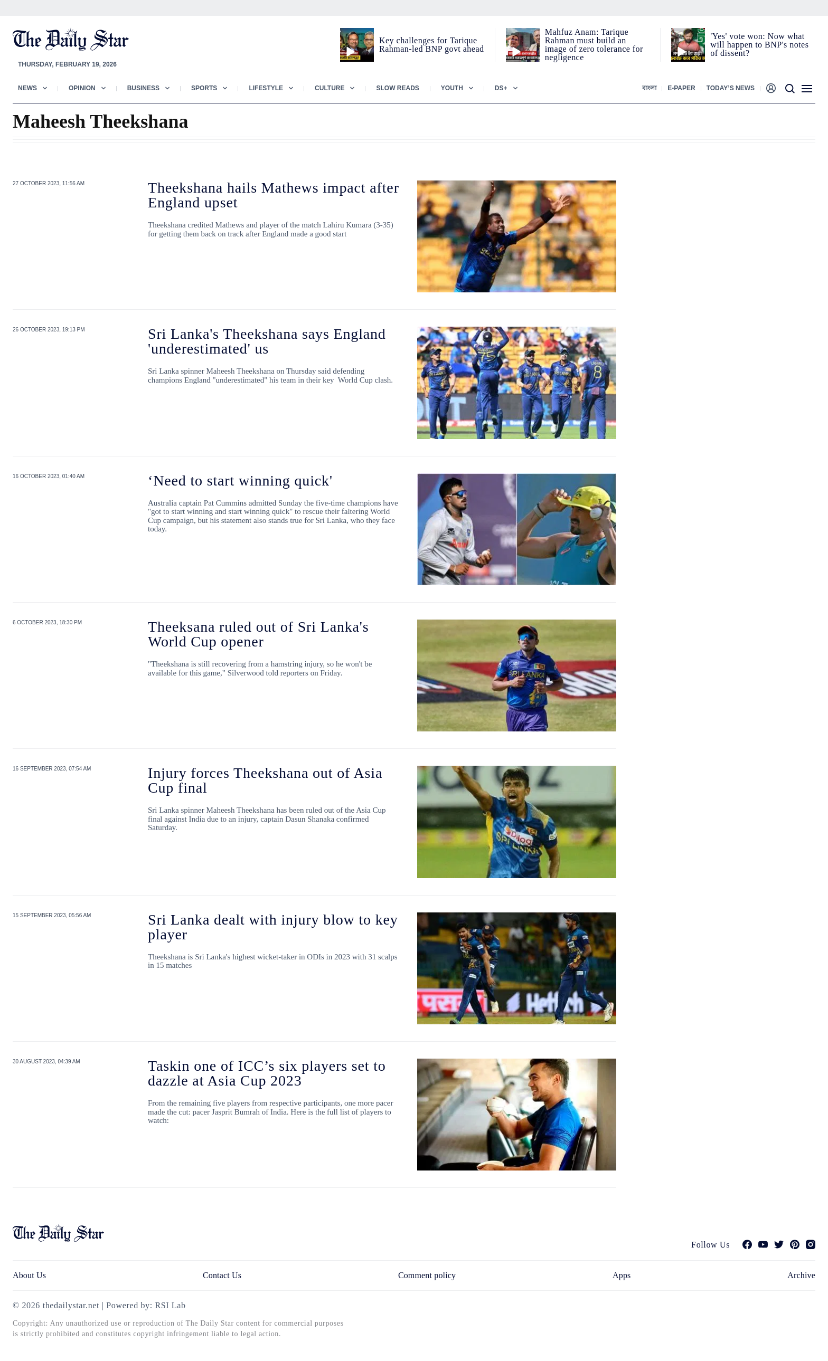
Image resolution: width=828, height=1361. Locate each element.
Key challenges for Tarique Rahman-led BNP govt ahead (431, 44)
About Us (29, 1275)
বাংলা (649, 88)
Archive (801, 1275)
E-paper (681, 88)
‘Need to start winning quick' (240, 480)
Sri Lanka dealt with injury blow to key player (273, 927)
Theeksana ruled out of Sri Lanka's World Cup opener (258, 634)
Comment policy (427, 1275)
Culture (329, 88)
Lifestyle (266, 88)
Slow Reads (397, 88)
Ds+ (501, 88)
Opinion (82, 88)
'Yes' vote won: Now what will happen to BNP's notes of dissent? (759, 45)
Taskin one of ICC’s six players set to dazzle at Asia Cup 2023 (267, 1073)
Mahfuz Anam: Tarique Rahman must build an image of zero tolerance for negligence (594, 44)
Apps (622, 1275)
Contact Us (222, 1275)
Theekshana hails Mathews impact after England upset (273, 195)
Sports (204, 88)
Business (143, 88)
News (27, 88)
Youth (452, 88)
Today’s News (731, 88)
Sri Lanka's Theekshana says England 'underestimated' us (267, 341)
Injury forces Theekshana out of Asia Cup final (265, 780)
